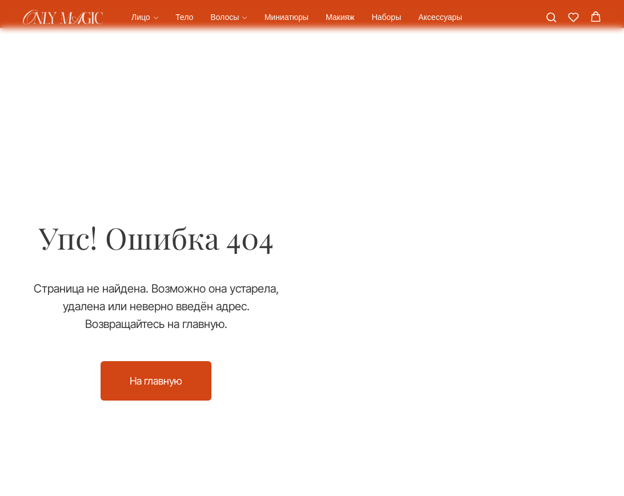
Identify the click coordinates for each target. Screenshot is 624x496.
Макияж (340, 17)
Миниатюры (287, 17)
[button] (551, 16)
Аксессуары (440, 17)
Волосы (224, 17)
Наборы (386, 17)
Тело (184, 17)
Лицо (140, 17)
